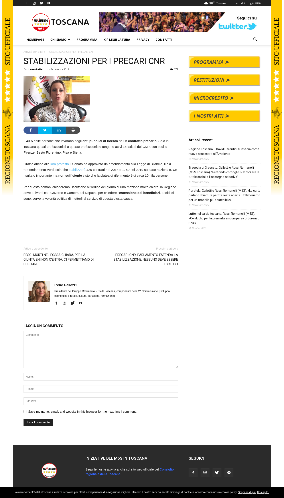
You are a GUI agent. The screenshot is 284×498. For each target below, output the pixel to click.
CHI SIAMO (60, 39)
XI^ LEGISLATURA (117, 39)
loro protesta (59, 164)
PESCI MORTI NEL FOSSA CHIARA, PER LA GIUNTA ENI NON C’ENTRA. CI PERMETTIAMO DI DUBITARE (59, 259)
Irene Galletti (36, 69)
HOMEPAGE (35, 39)
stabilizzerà (77, 170)
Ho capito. (263, 492)
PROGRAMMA (87, 39)
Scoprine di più (247, 492)
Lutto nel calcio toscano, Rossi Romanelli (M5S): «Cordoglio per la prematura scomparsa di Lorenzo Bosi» (224, 218)
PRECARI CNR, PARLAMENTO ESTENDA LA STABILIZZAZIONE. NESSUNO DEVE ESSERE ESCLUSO (146, 259)
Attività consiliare (34, 52)
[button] (255, 40)
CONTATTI (164, 39)
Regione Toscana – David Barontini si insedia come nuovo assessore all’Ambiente (224, 151)
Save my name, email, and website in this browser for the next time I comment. (82, 411)
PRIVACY (142, 39)
